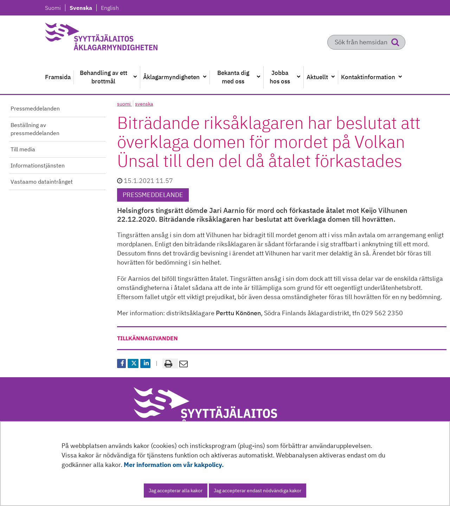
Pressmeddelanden (35, 108)
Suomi (55, 7)
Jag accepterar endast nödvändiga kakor (257, 490)
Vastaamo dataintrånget (42, 181)
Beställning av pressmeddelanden (35, 129)
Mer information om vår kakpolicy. (174, 465)
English (110, 7)
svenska (144, 104)
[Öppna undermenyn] (135, 77)
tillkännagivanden (147, 338)
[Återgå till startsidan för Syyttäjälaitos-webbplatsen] (118, 39)
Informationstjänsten (38, 165)
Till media (23, 149)
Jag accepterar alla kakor (175, 490)
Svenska (82, 7)
